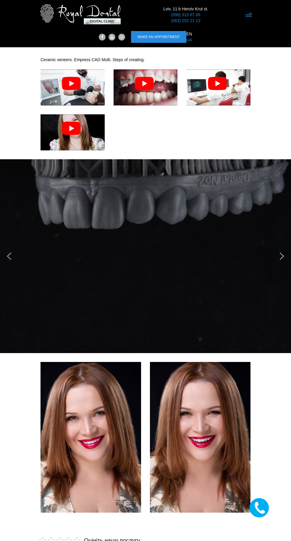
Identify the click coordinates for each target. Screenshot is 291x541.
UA (189, 40)
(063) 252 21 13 (186, 20)
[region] (145, 256)
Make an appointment (159, 37)
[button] (9, 256)
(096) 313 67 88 (186, 14)
